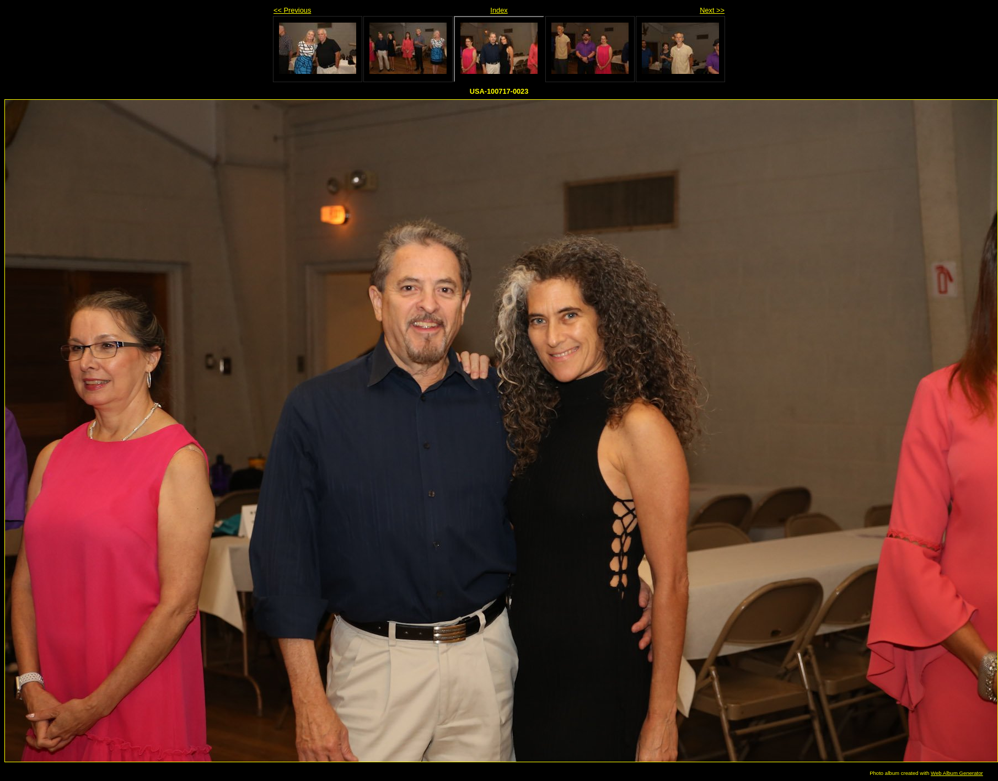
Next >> (712, 10)
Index (498, 10)
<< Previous (292, 10)
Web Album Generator (957, 773)
